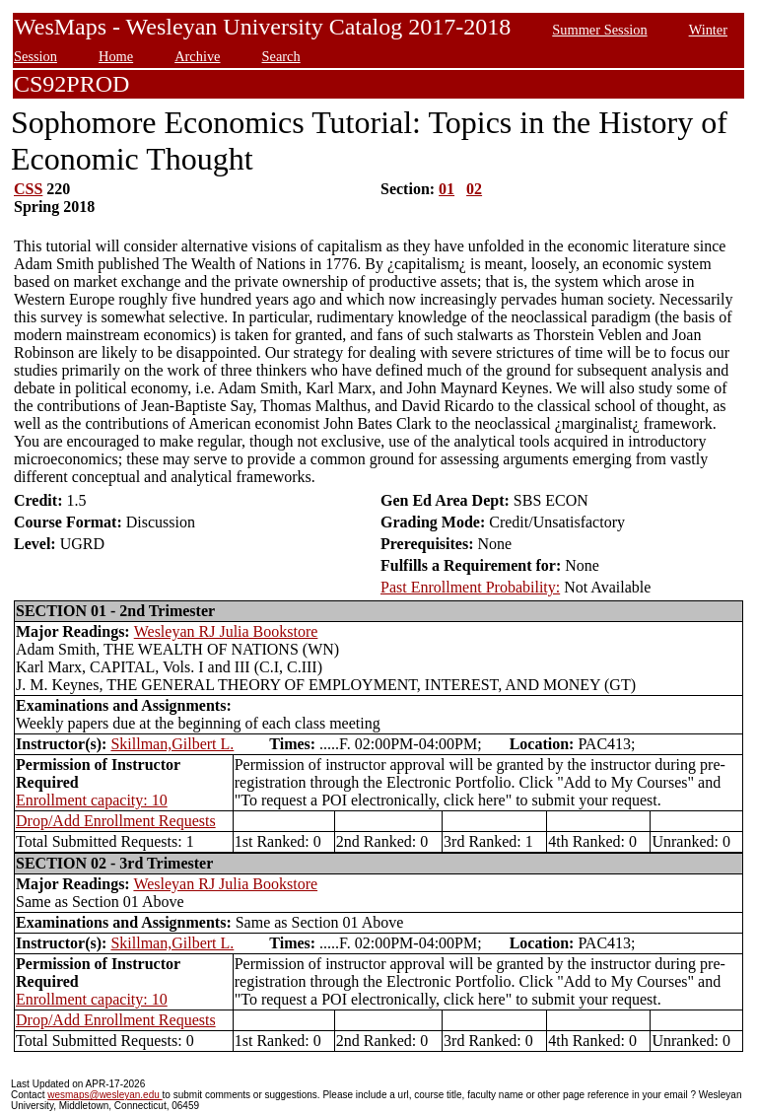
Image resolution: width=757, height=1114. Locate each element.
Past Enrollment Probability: (470, 587)
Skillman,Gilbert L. (172, 743)
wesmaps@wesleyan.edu (104, 1094)
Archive (197, 56)
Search (281, 56)
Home (116, 56)
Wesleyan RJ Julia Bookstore (226, 631)
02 (474, 188)
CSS (28, 188)
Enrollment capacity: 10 (92, 800)
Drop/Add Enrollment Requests (116, 820)
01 (446, 188)
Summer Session (599, 29)
